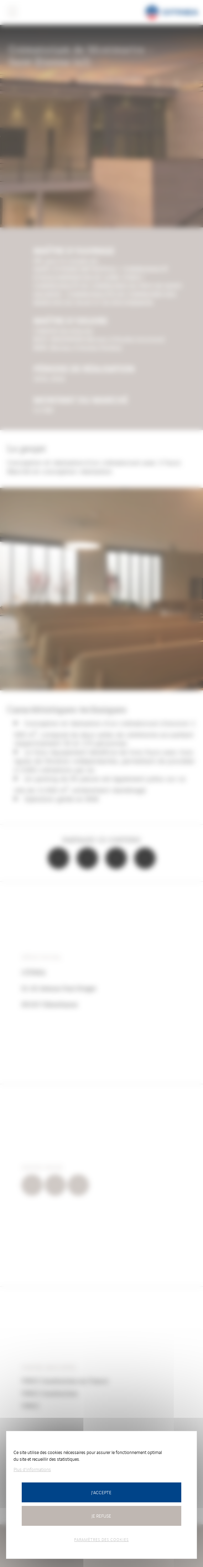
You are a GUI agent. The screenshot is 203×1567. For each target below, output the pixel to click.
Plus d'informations (32, 1469)
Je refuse (101, 1515)
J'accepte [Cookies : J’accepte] (101, 1492)
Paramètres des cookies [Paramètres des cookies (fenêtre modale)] (101, 1539)
